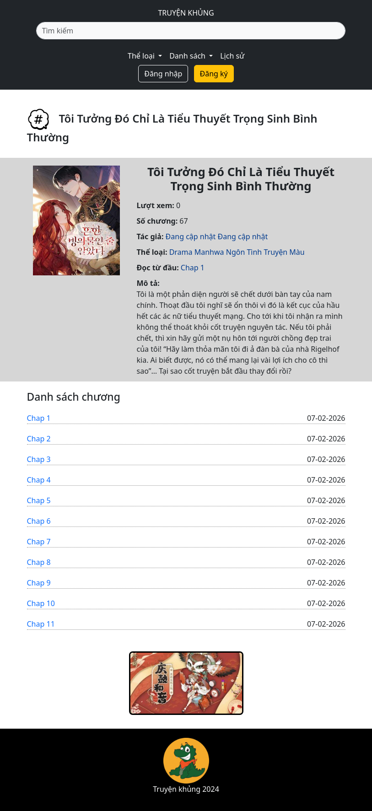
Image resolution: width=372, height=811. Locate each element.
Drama (181, 252)
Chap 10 (41, 603)
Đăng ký (214, 74)
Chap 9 (39, 583)
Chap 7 (39, 542)
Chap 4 (39, 480)
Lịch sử (232, 56)
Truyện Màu (284, 252)
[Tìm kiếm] (190, 30)
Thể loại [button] (142, 56)
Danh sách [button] (188, 56)
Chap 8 (39, 562)
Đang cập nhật (191, 236)
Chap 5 (39, 500)
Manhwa (209, 252)
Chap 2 (39, 439)
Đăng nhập (163, 74)
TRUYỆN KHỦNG (186, 13)
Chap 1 (193, 268)
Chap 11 (41, 624)
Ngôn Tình (244, 252)
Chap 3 (39, 459)
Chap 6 (39, 521)
